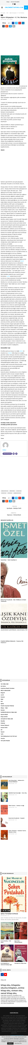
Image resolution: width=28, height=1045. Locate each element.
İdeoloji (3, 710)
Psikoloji (3, 723)
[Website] (16, 454)
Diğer (2, 699)
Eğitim (2, 703)
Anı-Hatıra (3, 686)
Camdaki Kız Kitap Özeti (20, 963)
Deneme (3, 697)
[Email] (13, 454)
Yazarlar (3, 738)
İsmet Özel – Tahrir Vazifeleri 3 (9, 560)
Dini (2, 15)
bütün (21, 351)
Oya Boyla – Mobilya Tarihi (14, 508)
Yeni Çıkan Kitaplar (5, 740)
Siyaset (2, 732)
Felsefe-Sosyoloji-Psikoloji (7, 705)
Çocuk (2, 695)
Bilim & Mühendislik (5, 690)
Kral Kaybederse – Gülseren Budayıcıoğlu (6, 964)
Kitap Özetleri (4, 716)
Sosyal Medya (6, 970)
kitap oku (10, 493)
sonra (8, 276)
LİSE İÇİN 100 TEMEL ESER (7, 719)
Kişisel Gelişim (4, 714)
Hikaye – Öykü (4, 708)
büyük (22, 261)
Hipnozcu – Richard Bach (14, 515)
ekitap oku (3, 493)
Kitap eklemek (11, 1001)
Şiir (1, 729)
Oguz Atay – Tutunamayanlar (18, 941)
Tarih (2, 734)
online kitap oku (17, 493)
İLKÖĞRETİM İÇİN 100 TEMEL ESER (9, 712)
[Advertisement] (14, 42)
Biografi (3, 692)
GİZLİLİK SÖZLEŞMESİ (15, 1)
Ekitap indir (3, 980)
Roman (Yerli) (4, 727)
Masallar (3, 721)
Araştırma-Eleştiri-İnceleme (7, 688)
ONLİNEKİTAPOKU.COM (14, 7)
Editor (4, 450)
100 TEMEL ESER (4, 684)
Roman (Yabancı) (5, 725)
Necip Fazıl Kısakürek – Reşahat (16, 818)
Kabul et (10, 1043)
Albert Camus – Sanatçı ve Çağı (16, 805)
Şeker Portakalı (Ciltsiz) (9, 914)
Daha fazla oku (18, 1043)
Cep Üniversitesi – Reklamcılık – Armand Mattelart (17, 781)
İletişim (7, 1)
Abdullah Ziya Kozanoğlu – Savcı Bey (18, 793)
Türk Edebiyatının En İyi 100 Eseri (9, 736)
